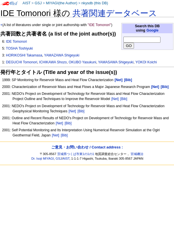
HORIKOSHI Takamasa (24, 55)
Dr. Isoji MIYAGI (42, 158)
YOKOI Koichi (146, 62)
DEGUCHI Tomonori (21, 62)
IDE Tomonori (16, 42)
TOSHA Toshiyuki (19, 48)
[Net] (115, 99)
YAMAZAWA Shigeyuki (61, 55)
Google (152, 30)
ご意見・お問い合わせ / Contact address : (87, 147)
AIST (26, 3)
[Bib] (123, 99)
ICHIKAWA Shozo (53, 62)
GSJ (38, 3)
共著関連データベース (114, 13)
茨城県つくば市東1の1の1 (75, 154)
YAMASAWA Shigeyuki (115, 62)
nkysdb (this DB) (94, 3)
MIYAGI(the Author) (61, 3)
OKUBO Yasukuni (82, 62)
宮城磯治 (137, 154)
